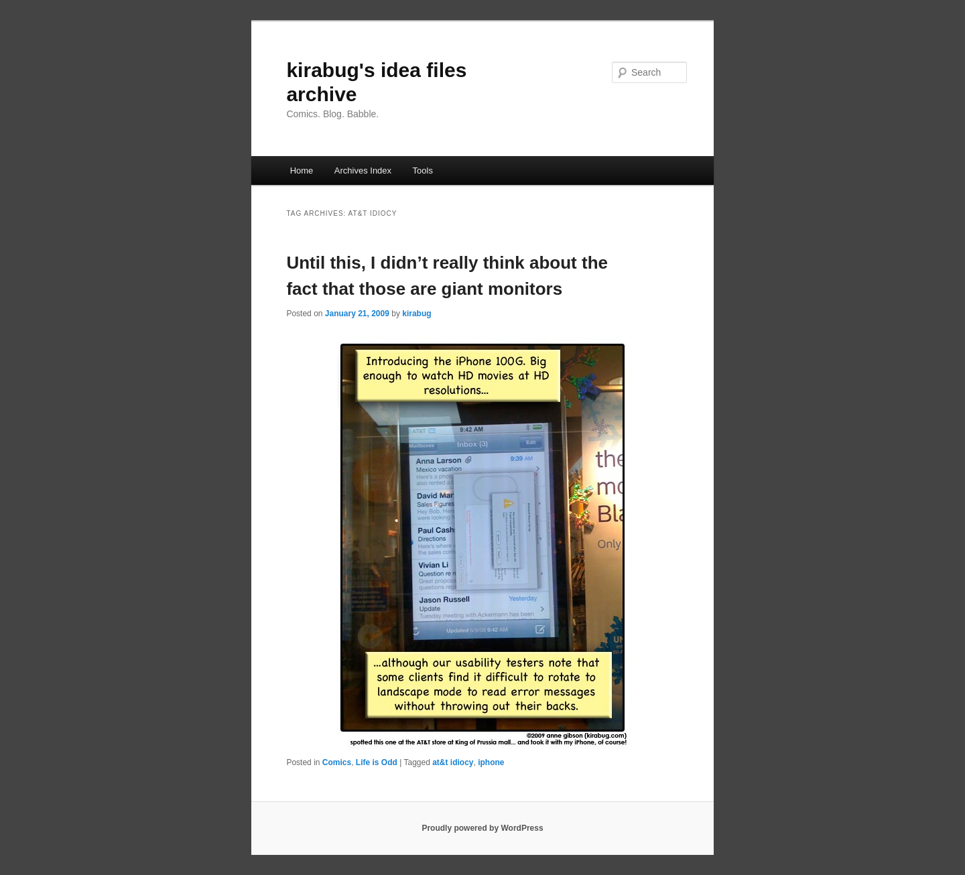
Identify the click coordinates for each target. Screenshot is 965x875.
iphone (491, 762)
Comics (336, 762)
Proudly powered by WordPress (482, 828)
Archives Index (362, 170)
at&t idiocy (452, 762)
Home (302, 170)
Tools (423, 170)
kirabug (416, 313)
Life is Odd (376, 762)
